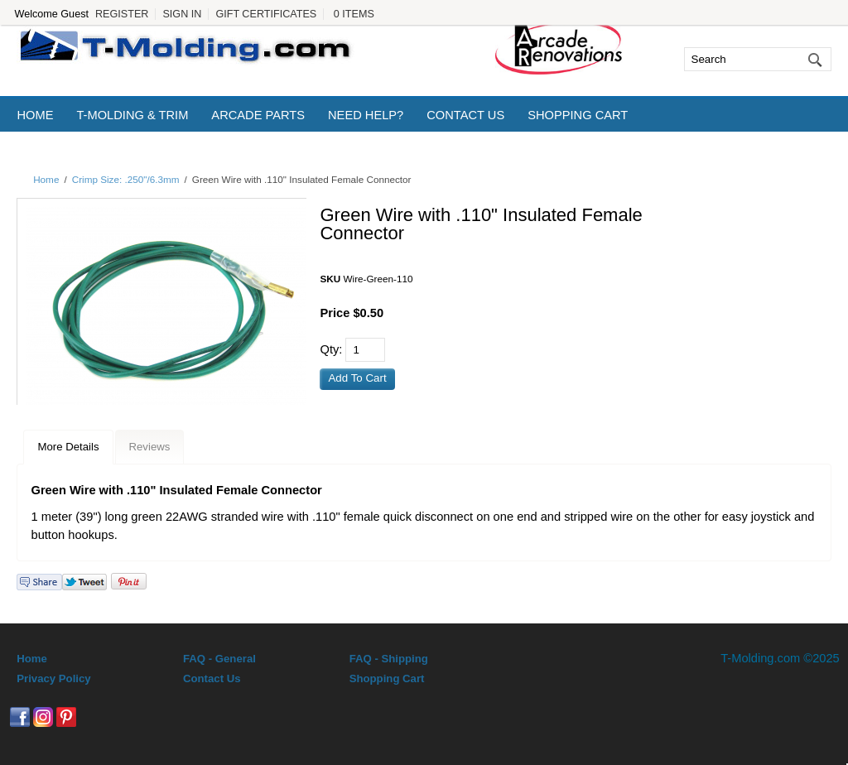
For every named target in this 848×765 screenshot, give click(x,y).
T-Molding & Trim (132, 115)
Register (121, 14)
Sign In (181, 14)
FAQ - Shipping (388, 658)
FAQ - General (219, 658)
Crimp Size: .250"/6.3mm (126, 179)
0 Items (354, 14)
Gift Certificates (265, 14)
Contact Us (465, 115)
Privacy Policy (53, 678)
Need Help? (365, 115)
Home (35, 115)
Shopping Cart (578, 115)
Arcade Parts (258, 115)
